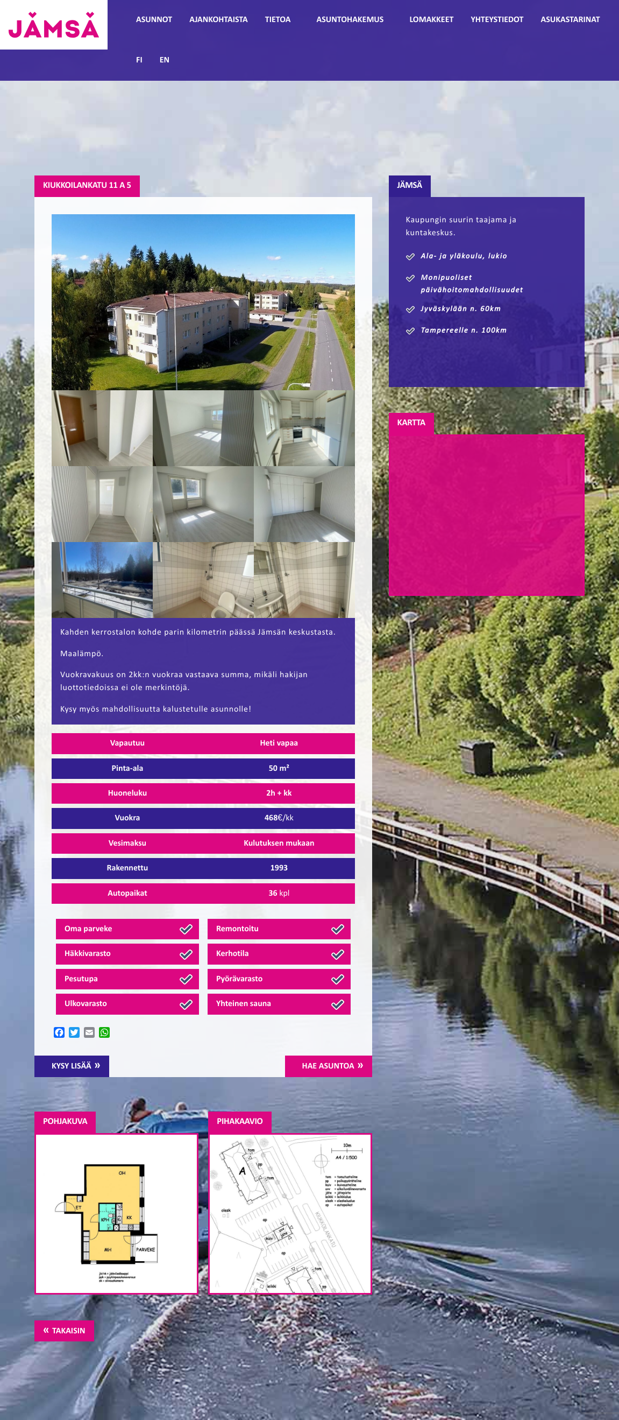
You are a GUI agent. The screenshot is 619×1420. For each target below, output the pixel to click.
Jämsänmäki (54, 25)
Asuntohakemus (349, 20)
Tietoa (278, 20)
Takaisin (68, 1331)
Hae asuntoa (328, 1066)
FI (139, 60)
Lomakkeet (431, 20)
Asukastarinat (570, 20)
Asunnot (154, 20)
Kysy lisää (71, 1066)
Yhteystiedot (497, 20)
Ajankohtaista (218, 20)
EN (164, 60)
